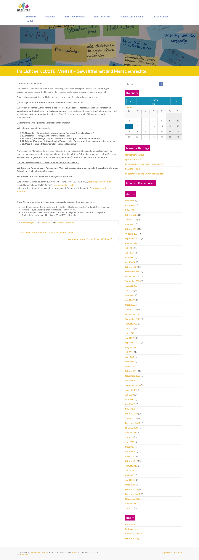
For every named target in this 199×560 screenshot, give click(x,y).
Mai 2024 (129, 257)
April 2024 (130, 262)
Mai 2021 (129, 361)
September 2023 (133, 281)
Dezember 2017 (132, 494)
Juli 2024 (129, 248)
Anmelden (130, 524)
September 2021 (133, 342)
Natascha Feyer (27, 222)
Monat (129, 107)
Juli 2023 (129, 290)
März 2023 (130, 304)
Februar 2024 (131, 267)
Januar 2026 (131, 219)
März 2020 (130, 409)
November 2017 (132, 499)
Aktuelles (50, 16)
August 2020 (131, 390)
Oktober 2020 (131, 380)
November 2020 (132, 375)
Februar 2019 (131, 461)
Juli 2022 (129, 328)
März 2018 (130, 484)
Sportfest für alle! (133, 159)
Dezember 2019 (132, 423)
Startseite (31, 16)
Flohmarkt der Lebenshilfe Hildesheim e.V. (144, 164)
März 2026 (130, 210)
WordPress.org (132, 538)
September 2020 (133, 385)
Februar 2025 (131, 229)
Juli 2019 (129, 437)
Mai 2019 (129, 446)
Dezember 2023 (132, 271)
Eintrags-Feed (131, 529)
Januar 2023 (131, 309)
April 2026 (130, 205)
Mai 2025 (129, 224)
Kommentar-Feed (133, 533)
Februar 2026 (131, 214)
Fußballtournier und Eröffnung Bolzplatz (144, 173)
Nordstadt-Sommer (74, 16)
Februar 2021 (131, 371)
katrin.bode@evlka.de (64, 185)
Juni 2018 (129, 470)
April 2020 (130, 404)
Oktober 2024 (131, 233)
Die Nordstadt (161, 16)
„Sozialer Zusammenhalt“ (131, 16)
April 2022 (130, 338)
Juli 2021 (129, 352)
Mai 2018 (129, 475)
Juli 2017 (129, 508)
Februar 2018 (131, 489)
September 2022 (133, 319)
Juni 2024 (129, 252)
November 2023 (132, 276)
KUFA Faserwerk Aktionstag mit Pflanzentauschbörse (46, 232)
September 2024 (133, 238)
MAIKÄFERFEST (133, 169)
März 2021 (130, 366)
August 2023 (131, 285)
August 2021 (131, 347)
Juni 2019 (129, 442)
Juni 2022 (129, 333)
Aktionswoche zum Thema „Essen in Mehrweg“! (91, 239)
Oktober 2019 (131, 427)
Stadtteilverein (102, 16)
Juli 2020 (129, 394)
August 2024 (131, 243)
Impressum (167, 552)
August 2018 (131, 465)
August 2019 (131, 432)
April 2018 (130, 480)
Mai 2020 (129, 399)
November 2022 (132, 314)
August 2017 (131, 503)
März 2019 (130, 456)
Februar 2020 (131, 413)
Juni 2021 (129, 356)
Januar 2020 (131, 418)
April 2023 (130, 300)
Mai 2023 (129, 295)
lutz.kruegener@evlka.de (99, 181)
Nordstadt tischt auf (134, 154)
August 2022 (131, 323)
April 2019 (130, 451)
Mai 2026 (129, 200)
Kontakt (30, 21)
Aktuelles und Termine (64, 222)
